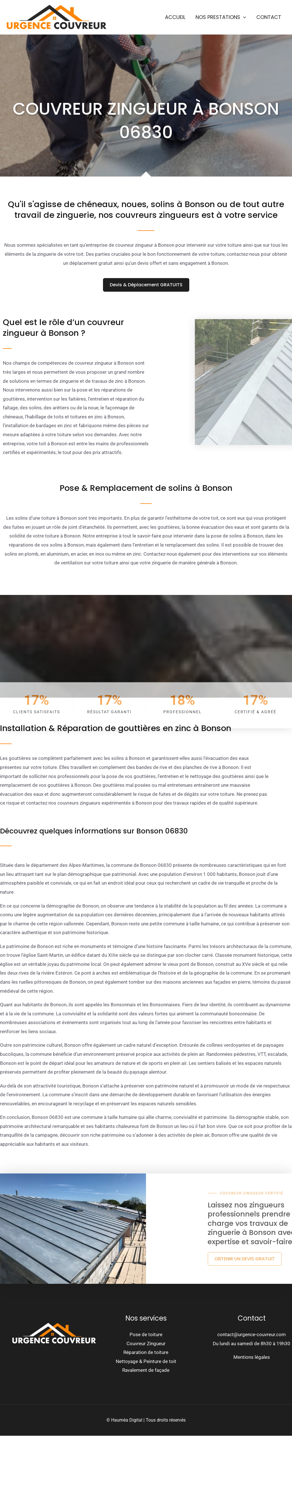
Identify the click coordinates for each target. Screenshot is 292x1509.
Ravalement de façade (145, 1370)
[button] (243, 17)
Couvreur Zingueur (146, 1343)
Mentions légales (251, 1357)
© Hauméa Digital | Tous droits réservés (146, 1420)
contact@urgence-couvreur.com (251, 1334)
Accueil (175, 17)
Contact (268, 17)
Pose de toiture (146, 1334)
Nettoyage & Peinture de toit (146, 1361)
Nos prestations (221, 17)
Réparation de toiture (145, 1352)
